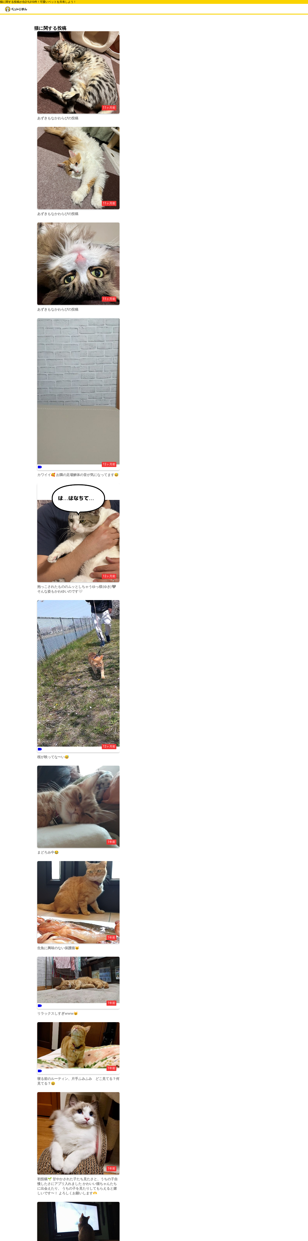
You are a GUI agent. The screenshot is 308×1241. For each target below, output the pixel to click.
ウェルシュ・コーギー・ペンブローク (232, 99)
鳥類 (210, 234)
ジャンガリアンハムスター (225, 191)
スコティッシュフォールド (225, 179)
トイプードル (216, 117)
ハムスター (214, 228)
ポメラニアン (216, 123)
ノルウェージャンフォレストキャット (232, 135)
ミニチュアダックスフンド (225, 129)
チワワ (211, 111)
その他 (211, 246)
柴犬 (210, 105)
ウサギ (211, 222)
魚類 (210, 240)
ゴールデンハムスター (222, 185)
